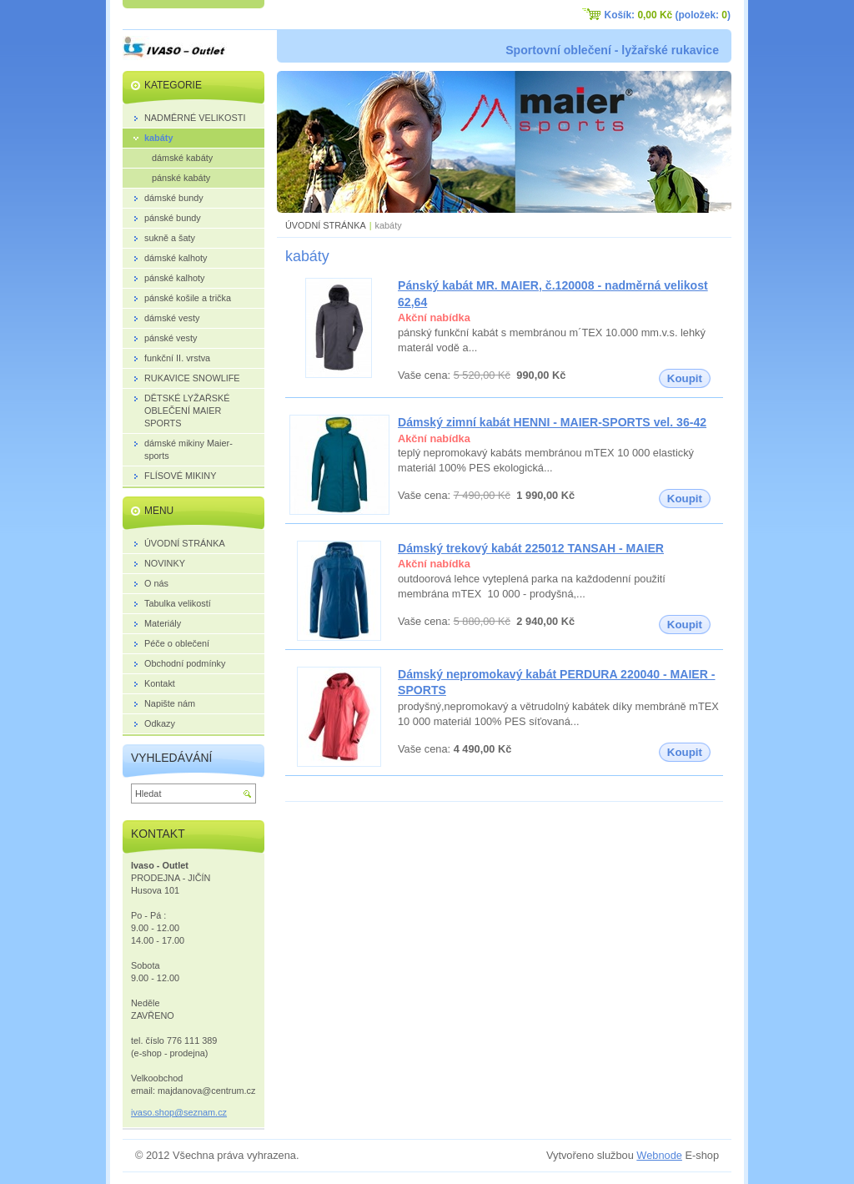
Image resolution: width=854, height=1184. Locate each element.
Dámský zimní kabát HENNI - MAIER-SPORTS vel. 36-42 (552, 422)
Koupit (684, 378)
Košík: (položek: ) (668, 15)
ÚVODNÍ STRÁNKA (325, 225)
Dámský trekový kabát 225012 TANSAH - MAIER (531, 548)
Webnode (659, 1155)
